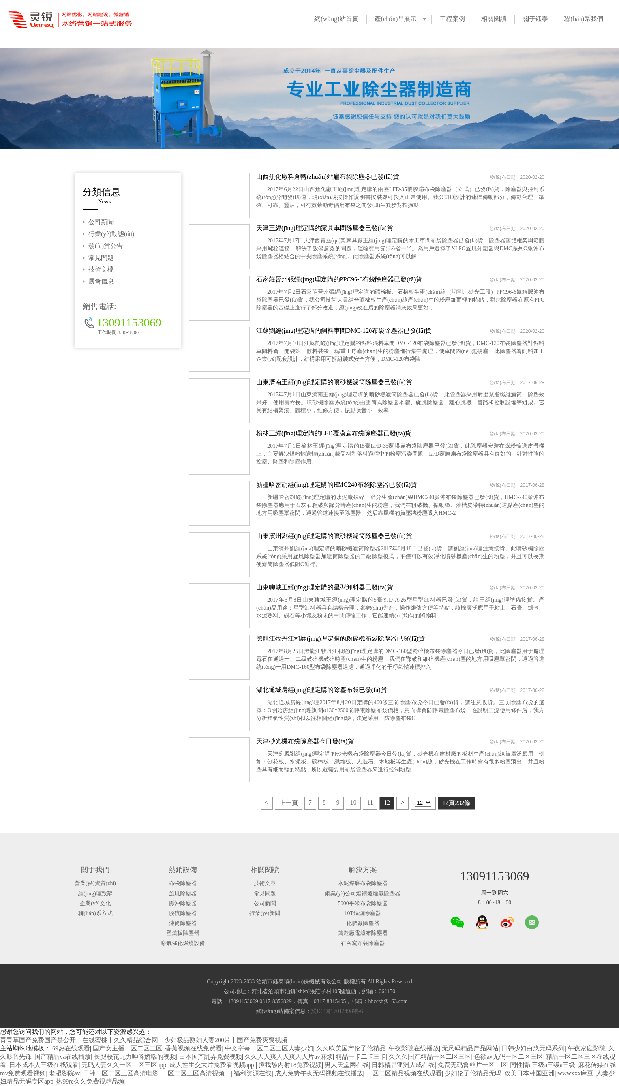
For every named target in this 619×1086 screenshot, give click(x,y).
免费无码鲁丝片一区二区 (472, 1065)
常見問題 (101, 257)
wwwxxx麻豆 (575, 1073)
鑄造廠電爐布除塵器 (363, 933)
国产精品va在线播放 (62, 1056)
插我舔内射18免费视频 (290, 1065)
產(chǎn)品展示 (396, 18)
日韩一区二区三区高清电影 (121, 1073)
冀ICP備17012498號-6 (337, 1011)
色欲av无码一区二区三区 (508, 1056)
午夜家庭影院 (587, 1048)
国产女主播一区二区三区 (127, 1048)
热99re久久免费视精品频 (90, 1081)
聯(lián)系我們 (583, 18)
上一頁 (288, 802)
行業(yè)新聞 (265, 913)
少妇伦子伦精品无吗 (473, 1073)
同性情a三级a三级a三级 (542, 1065)
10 (353, 802)
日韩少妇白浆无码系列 (533, 1048)
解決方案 (363, 870)
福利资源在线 (253, 1073)
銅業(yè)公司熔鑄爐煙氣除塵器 (362, 894)
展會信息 (101, 281)
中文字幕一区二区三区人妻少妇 (269, 1048)
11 (370, 802)
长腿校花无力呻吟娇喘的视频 (135, 1056)
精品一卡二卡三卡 (361, 1056)
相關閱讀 (493, 18)
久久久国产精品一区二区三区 (430, 1056)
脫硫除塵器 (183, 913)
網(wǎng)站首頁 (336, 18)
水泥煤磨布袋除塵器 (363, 883)
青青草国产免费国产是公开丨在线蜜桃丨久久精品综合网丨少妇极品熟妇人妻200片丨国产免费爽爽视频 (143, 1040)
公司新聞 (101, 222)
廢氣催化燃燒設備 (183, 943)
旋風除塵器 (183, 894)
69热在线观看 (71, 1048)
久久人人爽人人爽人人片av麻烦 (289, 1056)
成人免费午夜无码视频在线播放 (319, 1073)
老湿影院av (64, 1073)
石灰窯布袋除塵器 (363, 943)
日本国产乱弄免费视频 (210, 1056)
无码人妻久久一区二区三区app (123, 1065)
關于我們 (95, 870)
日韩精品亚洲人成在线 (403, 1065)
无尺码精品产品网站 (470, 1048)
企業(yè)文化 (95, 903)
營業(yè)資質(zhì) (95, 883)
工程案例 (452, 18)
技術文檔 (101, 269)
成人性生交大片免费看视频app (212, 1065)
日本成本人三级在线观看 (44, 1065)
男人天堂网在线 (347, 1065)
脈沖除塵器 (183, 903)
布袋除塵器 (183, 883)
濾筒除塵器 (183, 923)
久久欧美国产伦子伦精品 (351, 1048)
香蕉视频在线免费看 (193, 1048)
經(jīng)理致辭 (95, 894)
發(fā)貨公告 (105, 245)
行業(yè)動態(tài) (111, 234)
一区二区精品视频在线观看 (404, 1073)
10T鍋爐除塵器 (362, 913)
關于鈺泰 (535, 18)
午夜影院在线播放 (413, 1048)
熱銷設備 (183, 870)
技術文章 (265, 883)
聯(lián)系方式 (95, 913)
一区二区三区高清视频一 (196, 1073)
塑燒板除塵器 (182, 933)
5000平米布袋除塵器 (363, 903)
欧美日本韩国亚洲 (529, 1073)
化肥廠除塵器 (362, 923)
